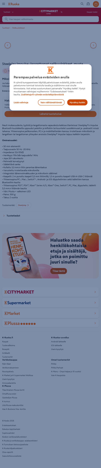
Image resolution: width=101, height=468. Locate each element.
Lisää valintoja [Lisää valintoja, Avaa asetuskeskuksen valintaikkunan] (21, 102)
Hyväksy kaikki (77, 102)
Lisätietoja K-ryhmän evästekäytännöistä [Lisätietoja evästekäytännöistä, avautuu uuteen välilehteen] (42, 94)
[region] (51, 87)
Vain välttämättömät (51, 102)
